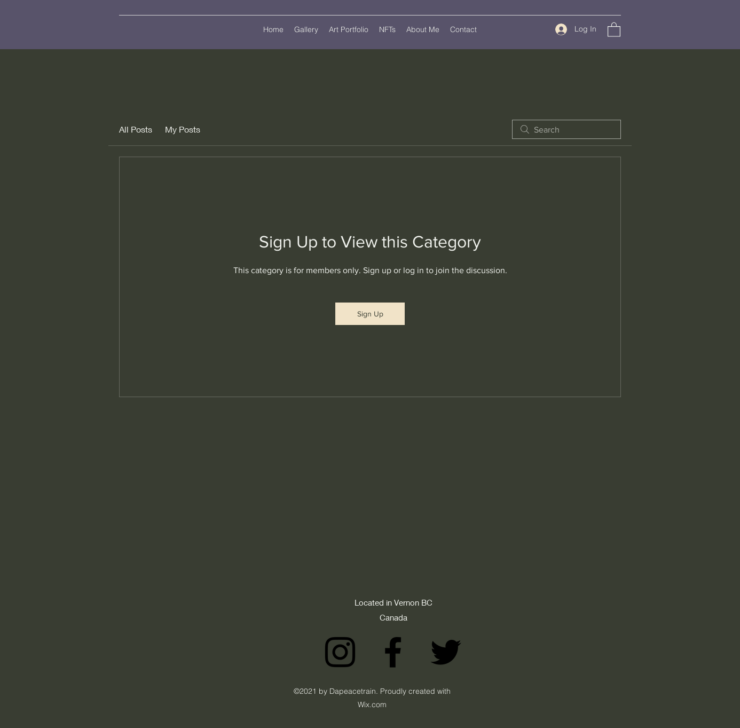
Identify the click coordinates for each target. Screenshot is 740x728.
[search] (566, 129)
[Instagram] (340, 652)
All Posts (135, 129)
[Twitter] (446, 652)
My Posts (182, 129)
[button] (614, 29)
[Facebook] (393, 652)
